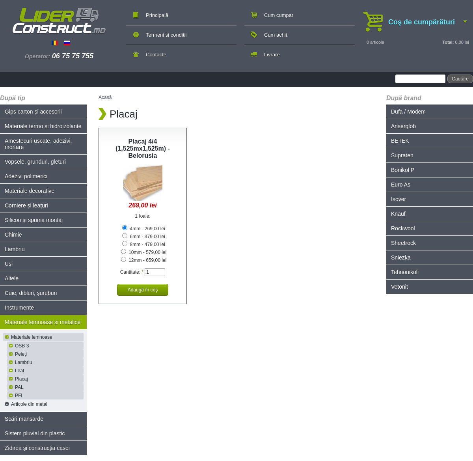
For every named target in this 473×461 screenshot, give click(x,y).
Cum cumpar (278, 15)
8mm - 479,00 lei (143, 244)
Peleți (21, 354)
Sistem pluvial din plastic (35, 433)
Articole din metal (29, 404)
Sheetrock (403, 243)
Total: (448, 42)
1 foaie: (142, 216)
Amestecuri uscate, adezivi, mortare (38, 144)
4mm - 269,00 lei (143, 228)
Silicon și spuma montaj (34, 220)
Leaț (19, 370)
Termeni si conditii (166, 35)
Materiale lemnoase (31, 337)
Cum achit (275, 35)
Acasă (105, 97)
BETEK (400, 141)
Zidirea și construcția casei (37, 448)
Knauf (398, 214)
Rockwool (403, 228)
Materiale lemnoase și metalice (42, 322)
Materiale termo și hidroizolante (43, 126)
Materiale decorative (29, 191)
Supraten (402, 155)
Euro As (400, 184)
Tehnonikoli (405, 272)
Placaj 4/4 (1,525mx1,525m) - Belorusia (142, 148)
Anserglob (403, 126)
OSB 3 (22, 346)
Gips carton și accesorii (33, 111)
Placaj (21, 379)
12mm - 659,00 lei (143, 260)
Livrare (272, 55)
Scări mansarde (24, 419)
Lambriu (15, 249)
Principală (157, 15)
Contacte (156, 55)
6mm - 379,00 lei (143, 236)
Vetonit (399, 287)
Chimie (13, 234)
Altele (12, 278)
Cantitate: (131, 272)
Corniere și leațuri (26, 205)
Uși (9, 264)
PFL (19, 395)
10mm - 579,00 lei (143, 252)
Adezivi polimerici (26, 176)
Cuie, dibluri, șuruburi (31, 293)
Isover (398, 199)
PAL (19, 387)
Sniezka (401, 257)
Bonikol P (402, 170)
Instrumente (19, 307)
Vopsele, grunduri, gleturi (35, 162)
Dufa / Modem (408, 111)
